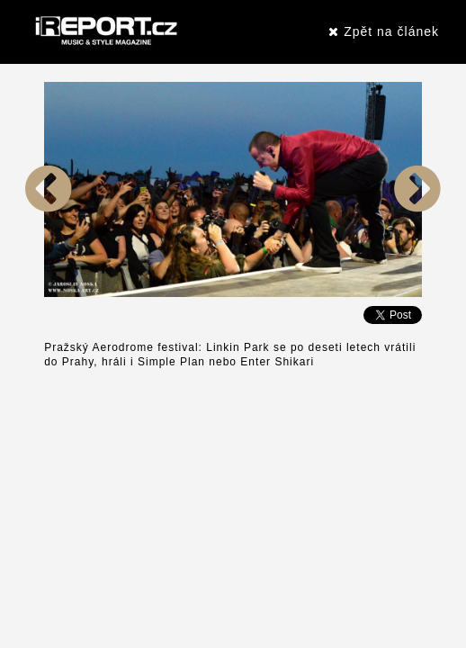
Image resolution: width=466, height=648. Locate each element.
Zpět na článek (383, 31)
